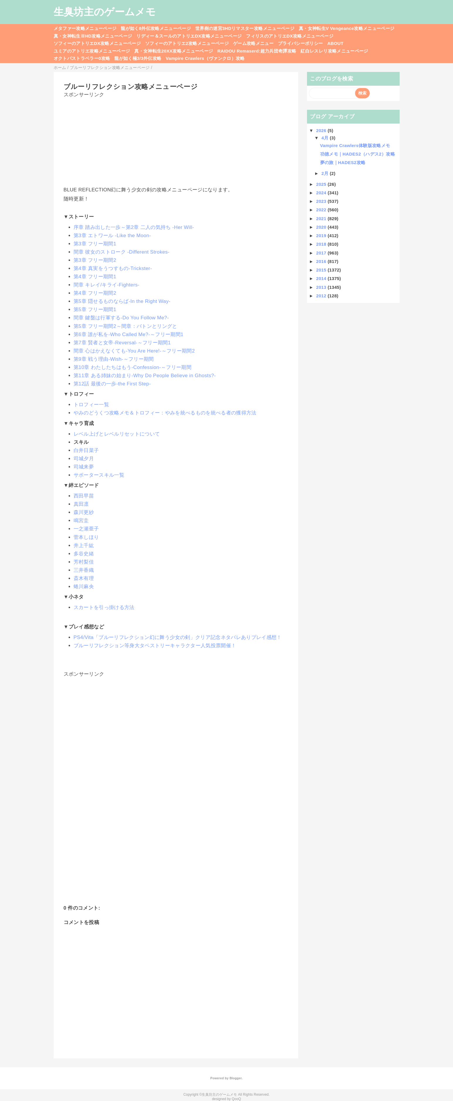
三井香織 (84, 570)
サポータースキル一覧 (99, 475)
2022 (322, 209)
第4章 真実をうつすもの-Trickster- (113, 268)
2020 (322, 227)
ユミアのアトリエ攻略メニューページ (92, 50)
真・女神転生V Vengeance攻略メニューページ (346, 28)
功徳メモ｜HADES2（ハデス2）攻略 (357, 153)
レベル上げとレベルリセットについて (117, 434)
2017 (322, 252)
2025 (322, 184)
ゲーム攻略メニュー (253, 43)
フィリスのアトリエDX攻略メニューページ (289, 35)
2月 (325, 173)
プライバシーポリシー (300, 43)
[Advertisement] (176, 139)
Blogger (236, 1078)
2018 (322, 244)
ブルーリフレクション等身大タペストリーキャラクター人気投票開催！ (155, 645)
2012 (322, 295)
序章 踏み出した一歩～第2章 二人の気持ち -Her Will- (134, 227)
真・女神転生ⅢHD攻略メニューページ (93, 35)
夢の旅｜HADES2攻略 (343, 162)
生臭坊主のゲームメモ (105, 11)
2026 (322, 130)
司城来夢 (84, 467)
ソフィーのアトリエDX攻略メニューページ (97, 43)
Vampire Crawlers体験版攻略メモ (355, 145)
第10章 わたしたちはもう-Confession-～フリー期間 (133, 367)
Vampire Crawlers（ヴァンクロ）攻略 (205, 58)
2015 (322, 269)
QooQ (236, 1099)
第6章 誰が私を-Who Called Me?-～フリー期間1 (129, 334)
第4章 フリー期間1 (95, 276)
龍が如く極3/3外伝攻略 (137, 58)
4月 (325, 137)
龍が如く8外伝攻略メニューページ (156, 28)
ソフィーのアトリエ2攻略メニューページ (187, 43)
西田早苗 (84, 496)
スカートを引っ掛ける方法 (104, 607)
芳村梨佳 (84, 562)
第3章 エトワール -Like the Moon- (112, 235)
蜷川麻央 (84, 586)
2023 (322, 201)
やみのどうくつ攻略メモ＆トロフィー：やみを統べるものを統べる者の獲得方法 (165, 413)
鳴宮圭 (81, 520)
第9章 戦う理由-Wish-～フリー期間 (114, 359)
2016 (322, 261)
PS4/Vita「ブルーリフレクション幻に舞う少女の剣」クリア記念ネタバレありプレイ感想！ (178, 637)
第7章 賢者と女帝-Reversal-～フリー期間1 (122, 342)
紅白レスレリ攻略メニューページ (334, 50)
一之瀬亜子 (86, 529)
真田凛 (81, 504)
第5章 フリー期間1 (95, 309)
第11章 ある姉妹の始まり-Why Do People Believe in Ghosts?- (145, 375)
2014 (322, 278)
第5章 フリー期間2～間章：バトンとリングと (125, 326)
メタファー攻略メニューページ (85, 28)
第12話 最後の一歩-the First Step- (112, 384)
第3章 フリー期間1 (95, 244)
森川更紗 (84, 512)
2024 (322, 192)
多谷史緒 (84, 554)
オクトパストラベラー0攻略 (82, 58)
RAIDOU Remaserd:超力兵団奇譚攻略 (256, 50)
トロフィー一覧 (91, 404)
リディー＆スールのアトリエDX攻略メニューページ (189, 35)
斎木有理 (84, 578)
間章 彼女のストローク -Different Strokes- (122, 252)
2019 (322, 235)
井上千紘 (84, 545)
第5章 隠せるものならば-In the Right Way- (122, 301)
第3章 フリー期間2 (95, 260)
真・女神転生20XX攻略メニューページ (173, 50)
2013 (322, 287)
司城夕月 (84, 458)
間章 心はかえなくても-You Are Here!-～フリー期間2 (134, 351)
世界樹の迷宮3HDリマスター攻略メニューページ (244, 28)
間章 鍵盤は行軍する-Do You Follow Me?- (121, 318)
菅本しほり (86, 537)
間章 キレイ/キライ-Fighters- (107, 285)
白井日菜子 (86, 450)
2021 (322, 218)
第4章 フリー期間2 (95, 293)
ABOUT (335, 43)
